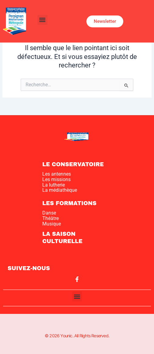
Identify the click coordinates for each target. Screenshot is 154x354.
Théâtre (50, 218)
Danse (49, 213)
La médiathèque (59, 190)
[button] (42, 20)
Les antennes (56, 174)
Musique (51, 224)
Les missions (56, 179)
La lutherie (53, 185)
